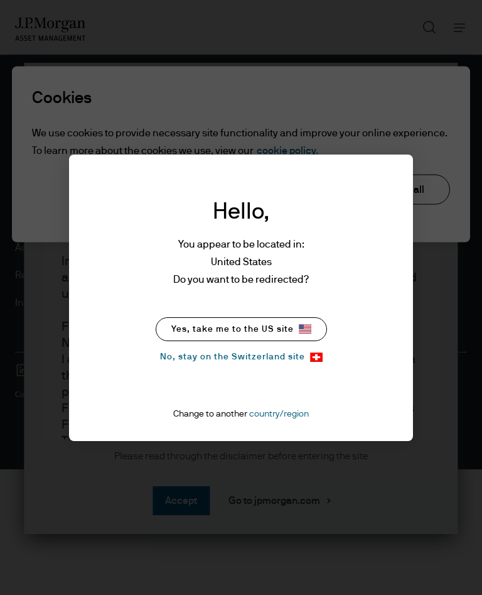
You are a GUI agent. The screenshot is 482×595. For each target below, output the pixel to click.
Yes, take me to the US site (241, 329)
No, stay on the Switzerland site (241, 357)
